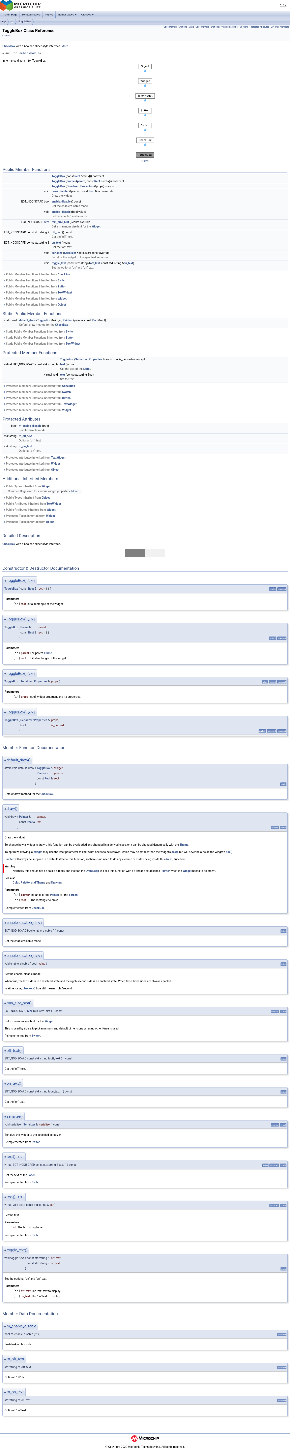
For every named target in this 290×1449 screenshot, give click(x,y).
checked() (29, 988)
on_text (56, 242)
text (62, 364)
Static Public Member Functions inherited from (38, 331)
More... (66, 46)
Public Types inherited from (26, 486)
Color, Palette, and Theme (29, 882)
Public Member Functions (175, 27)
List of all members (280, 27)
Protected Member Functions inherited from (39, 386)
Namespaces (67, 14)
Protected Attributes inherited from (34, 457)
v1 (12, 21)
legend (145, 161)
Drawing (56, 882)
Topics (49, 14)
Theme (184, 844)
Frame (71, 181)
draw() (169, 859)
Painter (63, 191)
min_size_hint (60, 222)
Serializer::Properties (80, 186)
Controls (6, 35)
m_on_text (25, 446)
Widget (96, 226)
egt (4, 21)
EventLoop (92, 870)
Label (86, 368)
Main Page (10, 14)
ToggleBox (25, 21)
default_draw (27, 320)
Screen (73, 894)
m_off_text (25, 436)
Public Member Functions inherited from (36, 274)
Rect (77, 176)
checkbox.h (30, 53)
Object (62, 304)
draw (55, 191)
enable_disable (61, 201)
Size (46, 222)
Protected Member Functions (234, 27)
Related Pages (31, 14)
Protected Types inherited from (29, 515)
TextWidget (65, 292)
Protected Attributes (259, 27)
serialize (57, 252)
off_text (56, 232)
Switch (62, 280)
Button (62, 286)
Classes (87, 14)
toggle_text (59, 263)
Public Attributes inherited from (32, 503)
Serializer (70, 252)
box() (174, 852)
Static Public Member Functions (203, 27)
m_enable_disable (30, 425)
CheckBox (8, 46)
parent (81, 181)
